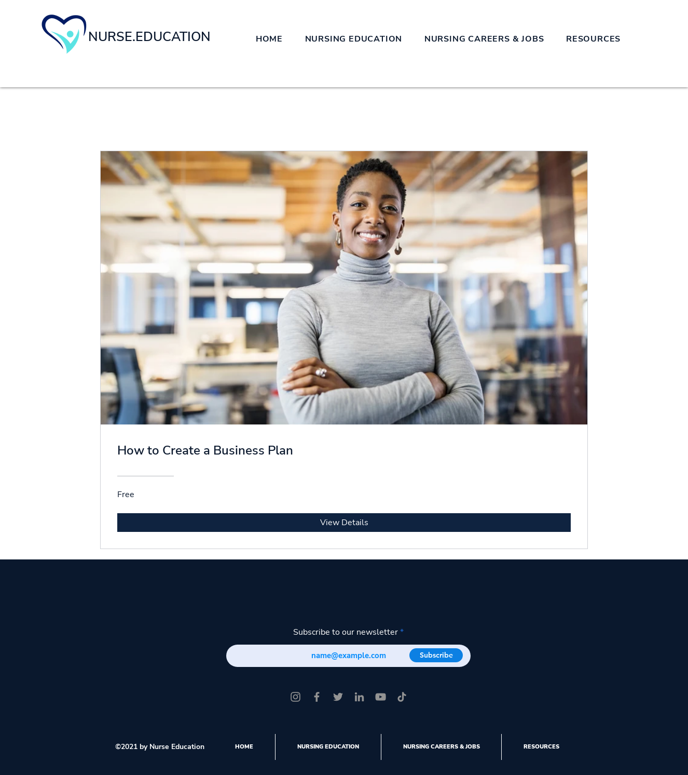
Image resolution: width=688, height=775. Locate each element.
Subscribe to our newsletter (345, 632)
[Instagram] (295, 696)
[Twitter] (338, 696)
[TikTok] (401, 696)
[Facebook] (316, 696)
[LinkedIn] (359, 696)
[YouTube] (380, 696)
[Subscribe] (436, 655)
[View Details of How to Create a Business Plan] (344, 522)
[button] (353, 39)
